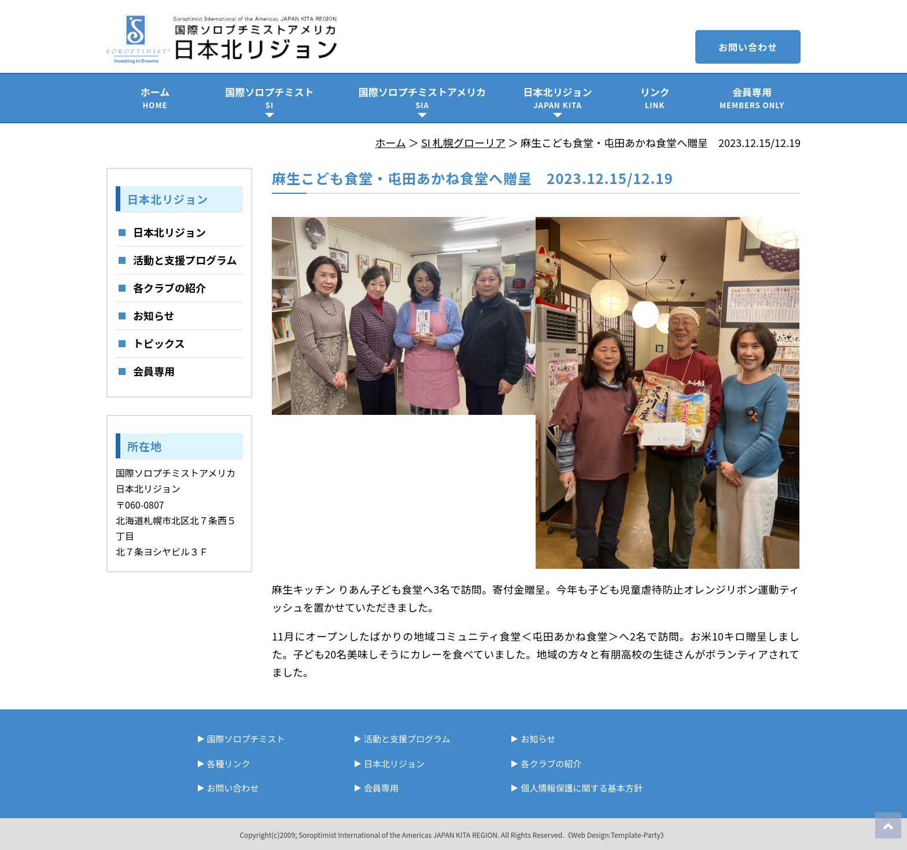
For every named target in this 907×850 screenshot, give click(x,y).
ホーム (155, 97)
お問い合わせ (747, 47)
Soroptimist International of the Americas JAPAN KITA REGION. (398, 835)
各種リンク (228, 763)
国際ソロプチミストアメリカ (422, 97)
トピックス (159, 343)
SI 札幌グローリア (463, 142)
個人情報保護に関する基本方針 (581, 788)
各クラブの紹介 (169, 287)
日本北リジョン (557, 97)
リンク (655, 97)
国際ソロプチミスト (269, 97)
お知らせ (154, 315)
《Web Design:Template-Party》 (615, 835)
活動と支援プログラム (185, 259)
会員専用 (752, 97)
